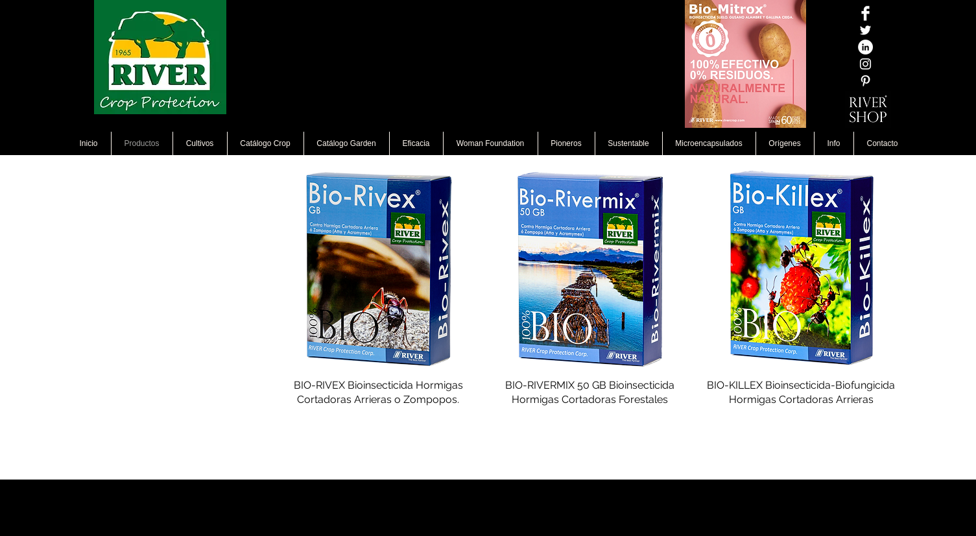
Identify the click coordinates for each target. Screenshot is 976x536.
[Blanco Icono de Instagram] (865, 63)
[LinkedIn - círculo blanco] (865, 47)
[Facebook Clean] (865, 13)
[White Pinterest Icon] (865, 80)
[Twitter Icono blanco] (865, 30)
